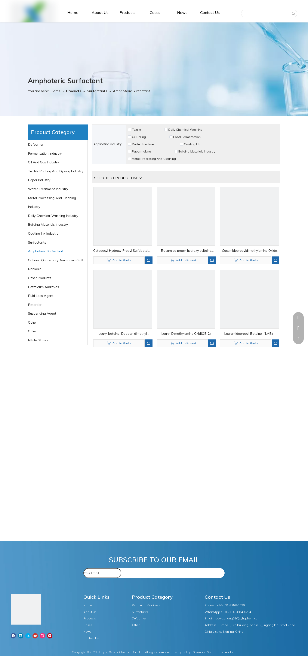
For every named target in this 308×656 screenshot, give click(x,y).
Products (89, 618)
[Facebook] (13, 635)
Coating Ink (192, 144)
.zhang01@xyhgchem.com (241, 618)
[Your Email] (102, 573)
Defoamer (36, 144)
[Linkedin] (20, 635)
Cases (87, 625)
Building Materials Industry (196, 151)
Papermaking (141, 151)
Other (33, 331)
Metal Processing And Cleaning (154, 158)
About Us (89, 612)
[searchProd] (265, 13)
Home (87, 605)
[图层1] (26, 610)
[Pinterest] (49, 635)
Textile (136, 129)
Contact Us (91, 638)
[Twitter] (28, 635)
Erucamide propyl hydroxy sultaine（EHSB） (186, 251)
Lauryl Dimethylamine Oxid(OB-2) (186, 334)
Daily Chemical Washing (185, 129)
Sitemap (199, 652)
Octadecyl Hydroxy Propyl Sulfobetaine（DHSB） (122, 251)
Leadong (230, 652)
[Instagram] (42, 635)
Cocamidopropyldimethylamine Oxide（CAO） (249, 251)
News (87, 632)
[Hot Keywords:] (293, 13)
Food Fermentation (187, 136)
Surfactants (37, 242)
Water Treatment (144, 144)
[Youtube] (35, 635)
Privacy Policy (181, 652)
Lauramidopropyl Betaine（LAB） (249, 334)
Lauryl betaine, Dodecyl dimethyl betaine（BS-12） (122, 334)
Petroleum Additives (44, 287)
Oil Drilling (139, 136)
